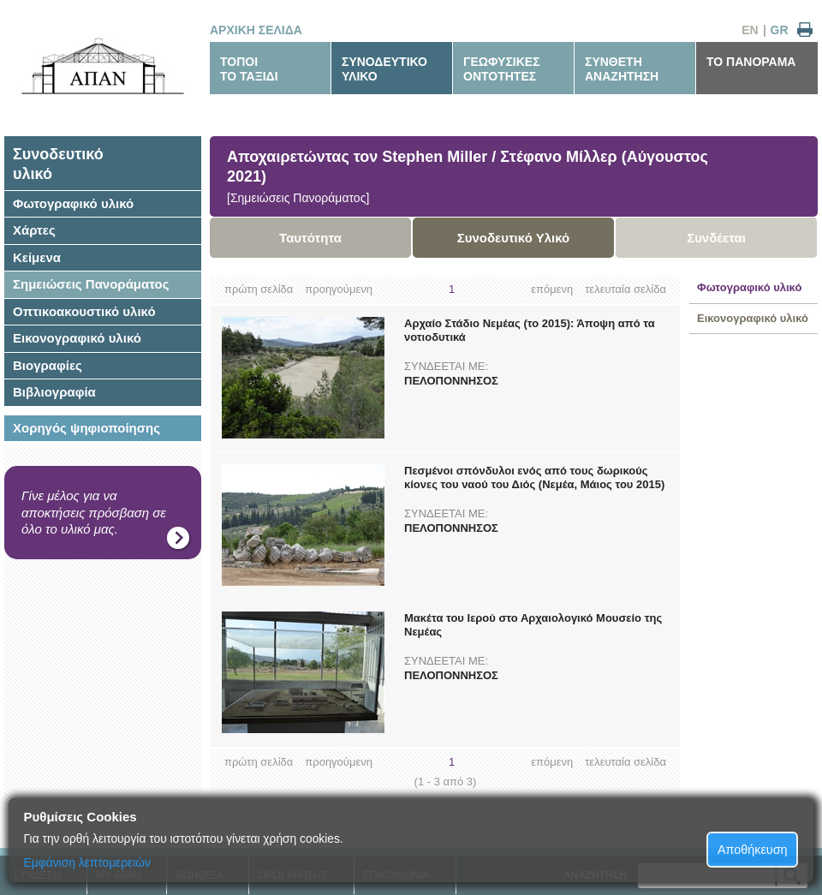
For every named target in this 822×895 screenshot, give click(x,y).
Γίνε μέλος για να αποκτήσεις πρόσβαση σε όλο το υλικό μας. (93, 512)
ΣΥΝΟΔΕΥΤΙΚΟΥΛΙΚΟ (384, 69)
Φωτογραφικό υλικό (73, 203)
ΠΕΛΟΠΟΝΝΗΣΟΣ (451, 380)
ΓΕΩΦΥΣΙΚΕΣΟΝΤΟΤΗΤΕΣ (501, 69)
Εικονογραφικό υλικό (77, 338)
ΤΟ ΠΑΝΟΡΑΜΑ (750, 62)
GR (780, 30)
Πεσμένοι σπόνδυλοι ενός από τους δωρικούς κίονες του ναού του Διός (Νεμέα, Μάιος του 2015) (534, 478)
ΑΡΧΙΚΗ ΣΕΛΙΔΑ (256, 30)
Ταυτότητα (310, 237)
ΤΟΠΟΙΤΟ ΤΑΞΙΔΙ (249, 69)
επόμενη (552, 289)
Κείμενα (37, 257)
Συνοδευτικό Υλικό (513, 237)
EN (750, 30)
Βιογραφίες (47, 365)
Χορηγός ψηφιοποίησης (86, 428)
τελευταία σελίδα (625, 289)
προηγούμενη (338, 289)
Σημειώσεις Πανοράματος (91, 284)
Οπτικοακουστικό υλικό (84, 311)
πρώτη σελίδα (258, 289)
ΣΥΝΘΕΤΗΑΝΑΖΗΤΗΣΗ (621, 69)
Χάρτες (34, 230)
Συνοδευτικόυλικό (58, 164)
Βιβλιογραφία (54, 392)
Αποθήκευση (753, 849)
